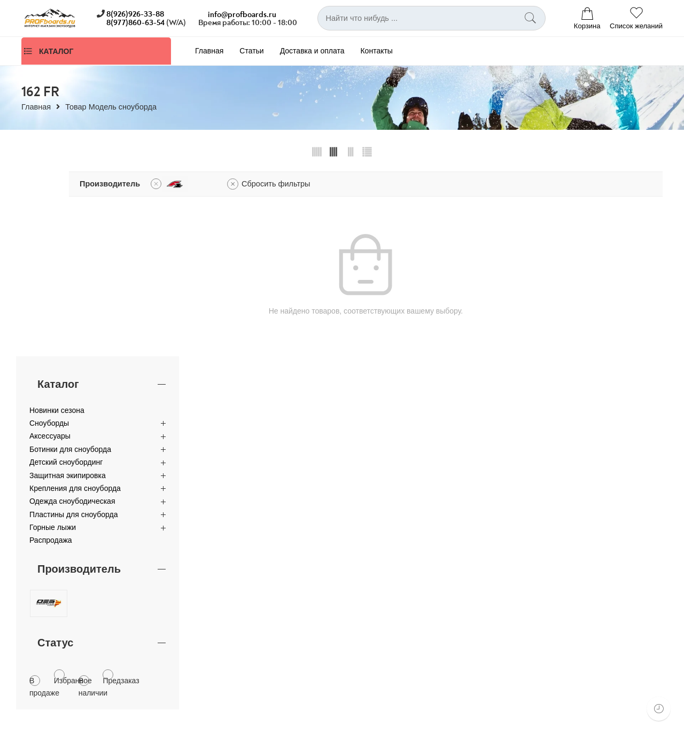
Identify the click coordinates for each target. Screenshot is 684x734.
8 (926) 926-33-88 (233, 556)
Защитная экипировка (67, 290)
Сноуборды (49, 239)
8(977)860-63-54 (135, 23)
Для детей (528, 628)
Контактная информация (233, 586)
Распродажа (50, 356)
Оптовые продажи (221, 594)
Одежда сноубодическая (72, 317)
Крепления (529, 611)
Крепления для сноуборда (75, 304)
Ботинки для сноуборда (70, 265)
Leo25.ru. (111, 723)
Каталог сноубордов (545, 576)
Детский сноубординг (66, 278)
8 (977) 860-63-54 (233, 566)
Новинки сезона (56, 225)
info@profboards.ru (242, 15)
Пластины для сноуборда (73, 330)
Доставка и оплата (312, 50)
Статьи (251, 50)
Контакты (376, 50)
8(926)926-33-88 (135, 14)
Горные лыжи (52, 343)
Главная (209, 50)
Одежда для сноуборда (551, 680)
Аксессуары (50, 251)
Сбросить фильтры (402, 183)
